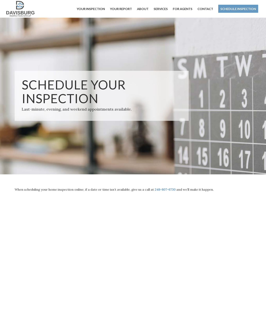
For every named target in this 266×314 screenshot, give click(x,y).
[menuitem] (90, 9)
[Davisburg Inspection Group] (20, 9)
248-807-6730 (165, 189)
